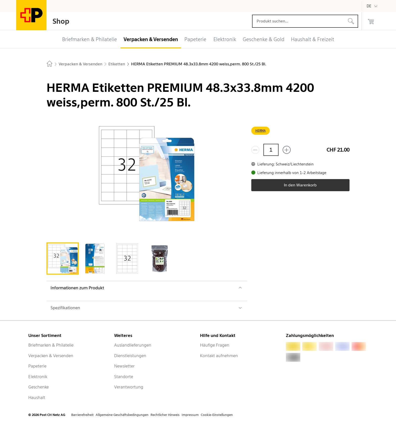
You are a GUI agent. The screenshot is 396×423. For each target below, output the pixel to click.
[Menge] (271, 150)
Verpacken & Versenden (50, 355)
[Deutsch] (373, 6)
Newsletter (124, 366)
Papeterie (37, 366)
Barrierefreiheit (82, 415)
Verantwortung (128, 386)
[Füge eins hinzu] (287, 150)
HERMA (260, 130)
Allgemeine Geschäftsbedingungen (122, 415)
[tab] (62, 258)
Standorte (123, 376)
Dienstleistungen (130, 355)
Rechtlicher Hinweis (165, 415)
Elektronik (37, 376)
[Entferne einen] (255, 150)
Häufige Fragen (214, 345)
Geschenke (38, 386)
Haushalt (36, 397)
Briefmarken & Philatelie (50, 345)
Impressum (190, 415)
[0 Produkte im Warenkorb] (371, 21)
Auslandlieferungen (132, 345)
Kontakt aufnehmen (219, 355)
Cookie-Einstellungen (217, 415)
